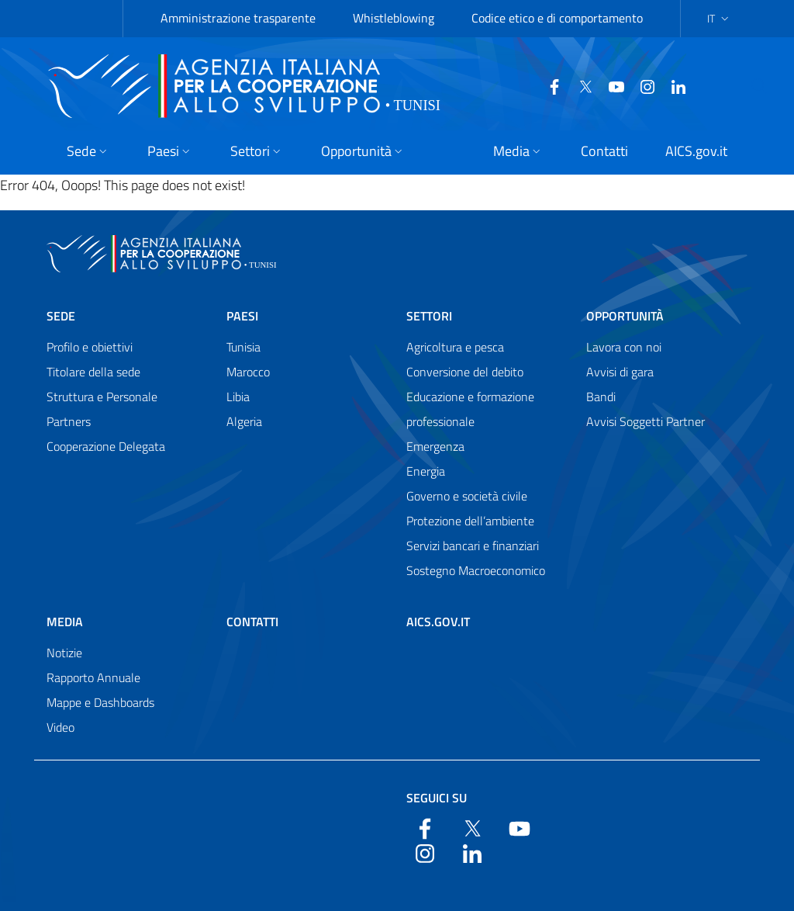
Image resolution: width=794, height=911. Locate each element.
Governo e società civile (466, 496)
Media (65, 621)
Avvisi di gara (620, 371)
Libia (238, 396)
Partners (69, 421)
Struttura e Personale (102, 396)
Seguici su (436, 797)
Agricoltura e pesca (455, 347)
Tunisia (243, 347)
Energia (425, 471)
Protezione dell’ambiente (470, 520)
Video (60, 727)
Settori (429, 316)
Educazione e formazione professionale (470, 409)
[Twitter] (579, 85)
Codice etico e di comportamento (557, 18)
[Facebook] (548, 85)
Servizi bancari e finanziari (472, 545)
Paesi (242, 316)
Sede (61, 316)
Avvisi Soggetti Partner (645, 421)
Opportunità (625, 316)
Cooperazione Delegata (106, 446)
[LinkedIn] (672, 85)
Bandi (601, 396)
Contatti (252, 621)
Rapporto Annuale (93, 677)
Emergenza (435, 446)
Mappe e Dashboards (100, 702)
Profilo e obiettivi (90, 347)
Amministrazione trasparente (238, 18)
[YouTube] (610, 85)
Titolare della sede (93, 371)
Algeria (244, 421)
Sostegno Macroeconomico (475, 570)
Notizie (64, 652)
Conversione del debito (464, 371)
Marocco (248, 371)
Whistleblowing (393, 18)
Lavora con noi (623, 347)
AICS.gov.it (438, 621)
